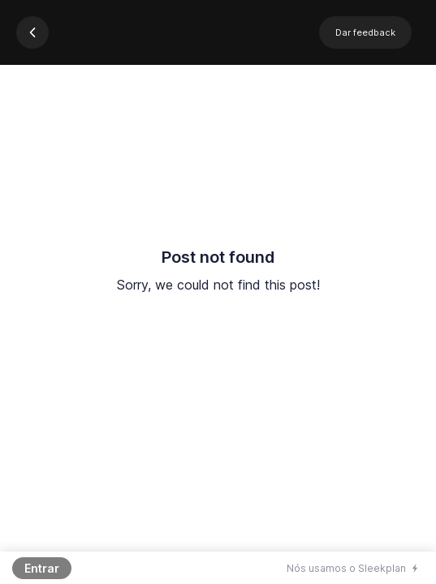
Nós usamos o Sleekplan (346, 568)
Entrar (41, 568)
